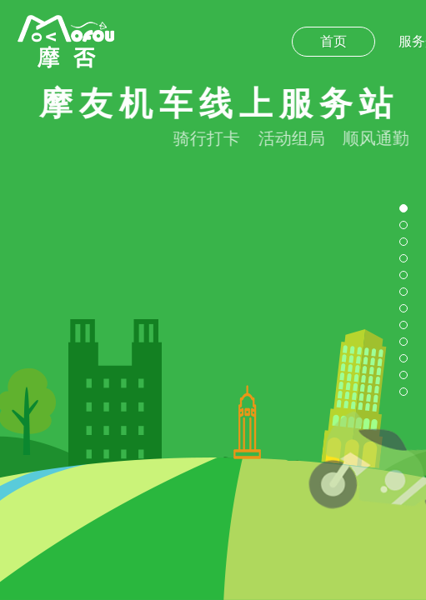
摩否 (67, 41)
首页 (333, 41)
